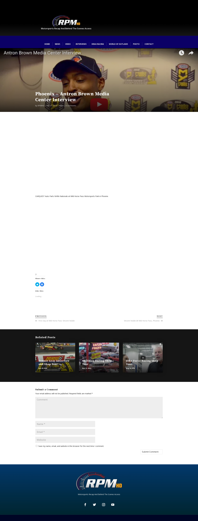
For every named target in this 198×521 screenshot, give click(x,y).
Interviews (81, 44)
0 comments (71, 105)
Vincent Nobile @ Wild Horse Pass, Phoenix (142, 320)
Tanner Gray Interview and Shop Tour (54, 362)
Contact (149, 44)
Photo (136, 44)
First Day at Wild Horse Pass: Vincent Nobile (56, 320)
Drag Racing (98, 44)
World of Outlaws (118, 44)
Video (68, 44)
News (57, 44)
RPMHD (41, 105)
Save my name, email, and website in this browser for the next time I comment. (71, 446)
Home (47, 44)
